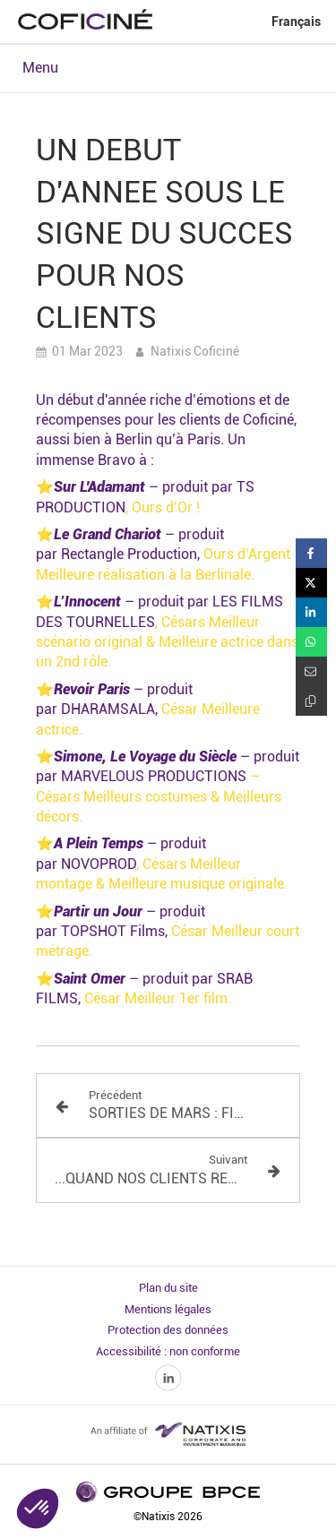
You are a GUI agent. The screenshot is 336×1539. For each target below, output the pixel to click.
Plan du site (168, 1287)
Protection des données (168, 1330)
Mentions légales (168, 1309)
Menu (40, 67)
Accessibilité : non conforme (168, 1351)
